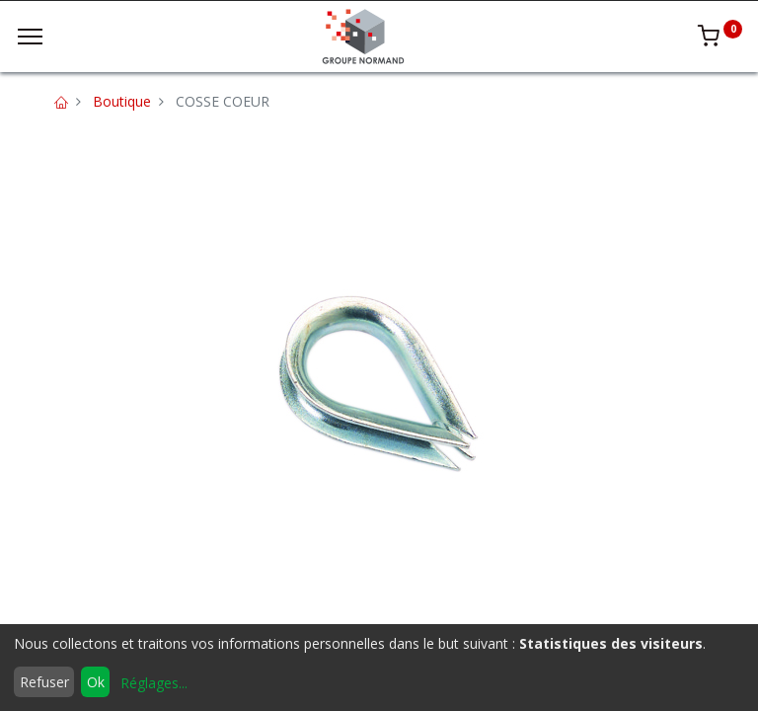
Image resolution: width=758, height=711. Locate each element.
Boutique (122, 101)
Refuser (44, 681)
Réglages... (154, 682)
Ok (96, 681)
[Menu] (30, 36)
